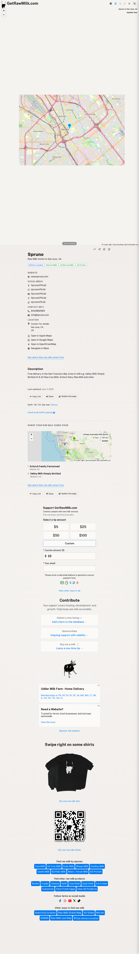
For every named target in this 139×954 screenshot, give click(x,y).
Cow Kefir (74, 883)
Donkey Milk (97, 866)
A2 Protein (81, 265)
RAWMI (44, 918)
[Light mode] (129, 3)
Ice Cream (101, 883)
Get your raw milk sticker (69, 850)
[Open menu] (134, 3)
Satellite (105, 441)
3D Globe (89, 912)
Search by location (45, 912)
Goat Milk (68, 866)
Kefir (64, 883)
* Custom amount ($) (53, 550)
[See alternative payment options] (74, 582)
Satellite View (132, 13)
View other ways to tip (69, 590)
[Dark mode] (120, 3)
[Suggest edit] (109, 249)
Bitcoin (100, 912)
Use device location (86, 918)
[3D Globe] (110, 3)
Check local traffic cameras (41, 412)
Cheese (55, 883)
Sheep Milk (82, 866)
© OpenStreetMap (116, 244)
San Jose (46, 404)
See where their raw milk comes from (46, 357)
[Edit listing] (104, 249)
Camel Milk (43, 871)
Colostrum (48, 889)
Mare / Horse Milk (78, 871)
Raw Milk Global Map (69, 912)
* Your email (49, 563)
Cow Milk (40, 866)
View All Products (87, 889)
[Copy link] (94, 249)
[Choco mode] (125, 3)
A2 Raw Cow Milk (67, 265)
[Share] (99, 249)
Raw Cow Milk (51, 265)
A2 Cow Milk (54, 866)
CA (39, 404)
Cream (45, 883)
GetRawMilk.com (104, 460)
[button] (4, 11)
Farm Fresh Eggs (65, 889)
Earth (30, 404)
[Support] (115, 3)
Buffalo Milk (59, 871)
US (35, 404)
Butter (35, 883)
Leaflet (105, 244)
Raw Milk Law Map (61, 918)
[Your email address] (69, 569)
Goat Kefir (88, 883)
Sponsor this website (69, 731)
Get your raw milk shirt (69, 801)
